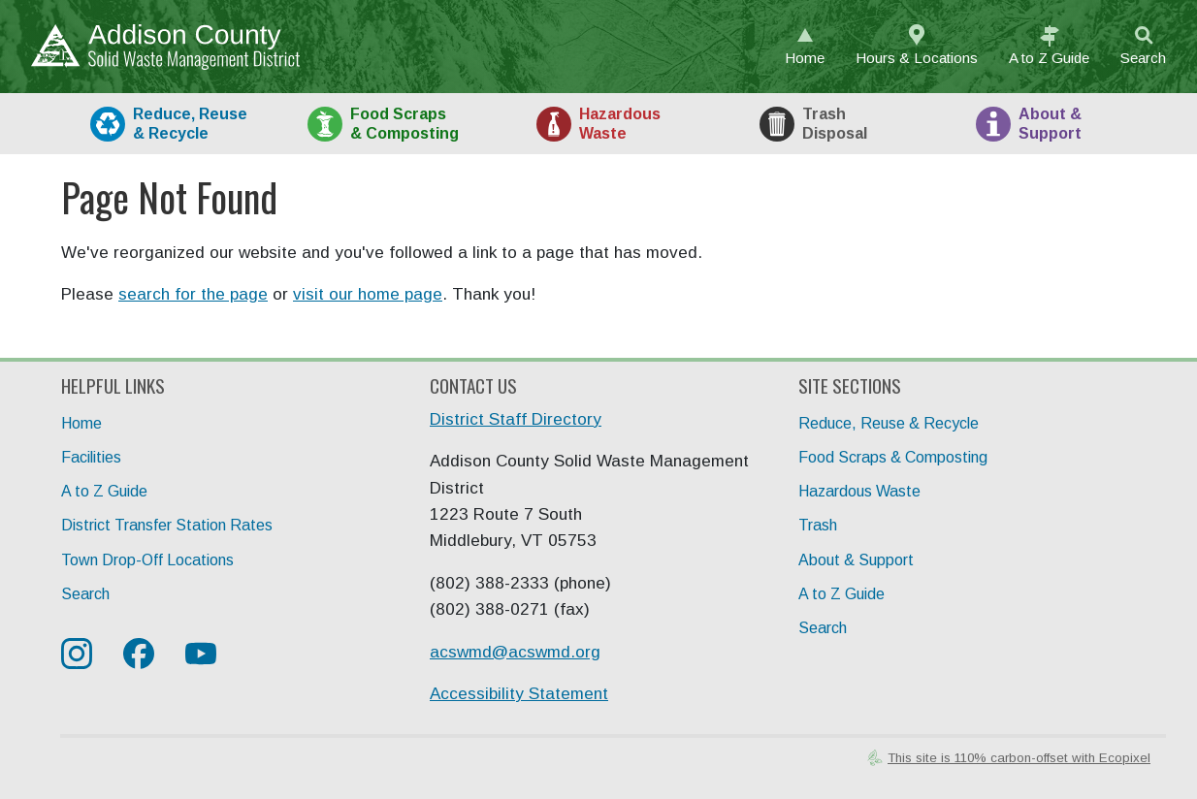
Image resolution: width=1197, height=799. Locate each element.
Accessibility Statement (519, 694)
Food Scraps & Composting (892, 457)
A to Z (1049, 57)
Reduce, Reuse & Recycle (888, 423)
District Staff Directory (515, 419)
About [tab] (1050, 123)
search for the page (193, 294)
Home (805, 57)
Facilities (91, 457)
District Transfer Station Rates (167, 525)
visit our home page (367, 294)
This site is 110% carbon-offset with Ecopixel (1019, 758)
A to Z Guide (104, 491)
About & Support (856, 560)
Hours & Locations (917, 57)
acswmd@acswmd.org (515, 652)
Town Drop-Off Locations (147, 560)
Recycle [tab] (190, 123)
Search (1143, 57)
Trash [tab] (834, 123)
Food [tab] (404, 123)
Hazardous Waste (859, 491)
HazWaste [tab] (620, 123)
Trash (817, 525)
